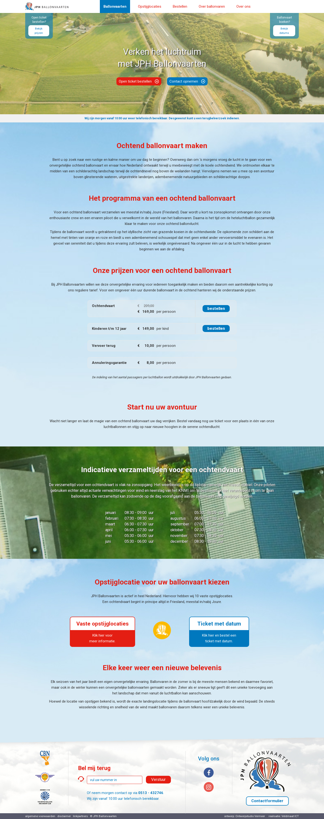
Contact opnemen (183, 81)
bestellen (216, 308)
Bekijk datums (284, 31)
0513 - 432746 (150, 793)
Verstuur (158, 779)
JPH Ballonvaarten (105, 816)
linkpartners (80, 816)
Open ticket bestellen (135, 81)
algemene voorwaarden (40, 816)
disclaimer (64, 816)
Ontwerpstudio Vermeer (250, 816)
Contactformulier (267, 801)
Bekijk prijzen (39, 31)
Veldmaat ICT (290, 816)
